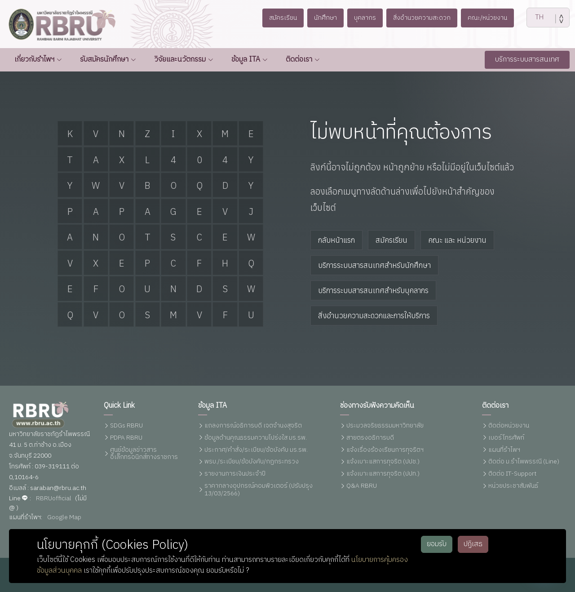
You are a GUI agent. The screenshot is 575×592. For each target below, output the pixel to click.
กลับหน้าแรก (336, 240)
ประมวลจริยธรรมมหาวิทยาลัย (385, 426)
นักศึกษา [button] (321, 17)
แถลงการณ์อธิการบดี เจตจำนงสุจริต (253, 426)
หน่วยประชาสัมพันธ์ (513, 486)
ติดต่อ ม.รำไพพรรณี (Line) (523, 462)
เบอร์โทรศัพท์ (506, 438)
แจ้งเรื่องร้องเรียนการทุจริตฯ (385, 450)
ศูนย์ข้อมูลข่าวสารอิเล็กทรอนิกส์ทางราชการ (144, 454)
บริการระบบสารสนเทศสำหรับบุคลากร (373, 290)
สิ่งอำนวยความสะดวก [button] (424, 17)
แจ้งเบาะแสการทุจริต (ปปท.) (383, 474)
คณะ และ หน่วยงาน (457, 240)
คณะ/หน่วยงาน (494, 17)
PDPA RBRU (126, 438)
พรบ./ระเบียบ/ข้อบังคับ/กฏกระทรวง (251, 462)
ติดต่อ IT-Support (512, 474)
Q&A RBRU (361, 486)
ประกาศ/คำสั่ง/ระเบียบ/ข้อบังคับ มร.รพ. (256, 450)
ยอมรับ (437, 544)
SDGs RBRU (126, 426)
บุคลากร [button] (364, 17)
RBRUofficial (53, 499)
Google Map (64, 517)
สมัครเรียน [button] (275, 17)
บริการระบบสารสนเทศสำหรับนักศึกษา (374, 265)
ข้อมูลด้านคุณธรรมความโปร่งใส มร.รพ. (255, 438)
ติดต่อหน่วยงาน (508, 426)
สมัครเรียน (391, 240)
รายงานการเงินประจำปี (234, 474)
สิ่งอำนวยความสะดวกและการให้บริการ (374, 315)
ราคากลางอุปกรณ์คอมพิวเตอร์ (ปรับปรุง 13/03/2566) (258, 490)
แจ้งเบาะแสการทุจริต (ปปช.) (383, 462)
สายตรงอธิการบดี (370, 438)
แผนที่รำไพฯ (504, 450)
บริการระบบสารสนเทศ (527, 59)
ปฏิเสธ (473, 544)
